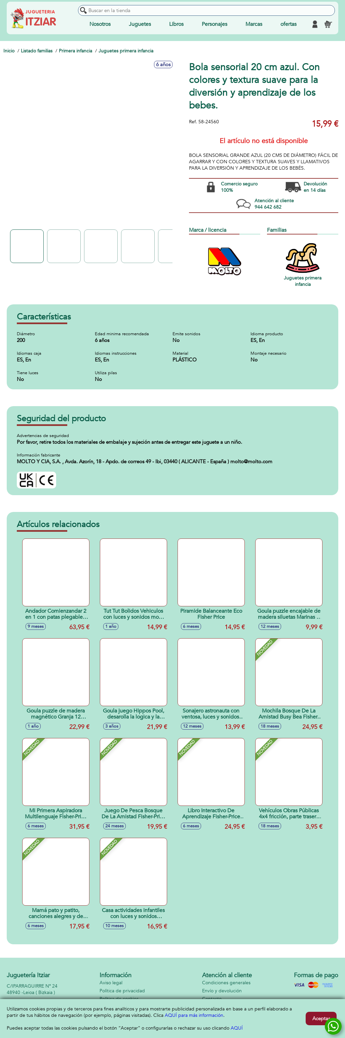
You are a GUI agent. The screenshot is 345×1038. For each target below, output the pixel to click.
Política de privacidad (122, 991)
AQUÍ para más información (194, 1015)
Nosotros (100, 24)
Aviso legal (111, 983)
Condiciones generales (226, 983)
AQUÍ (237, 1028)
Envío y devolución (222, 991)
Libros (176, 24)
